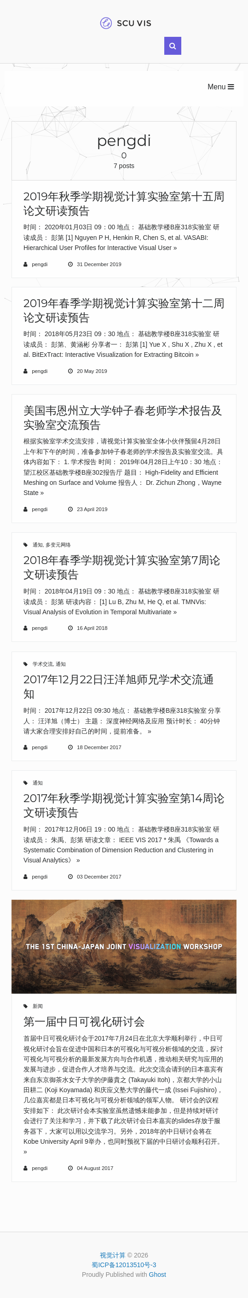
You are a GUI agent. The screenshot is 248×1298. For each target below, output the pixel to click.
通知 (38, 544)
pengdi (39, 264)
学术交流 (43, 664)
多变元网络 (58, 544)
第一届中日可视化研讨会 (84, 1021)
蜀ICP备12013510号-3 (124, 1265)
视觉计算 (113, 1255)
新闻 (38, 1006)
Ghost (157, 1274)
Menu (221, 87)
